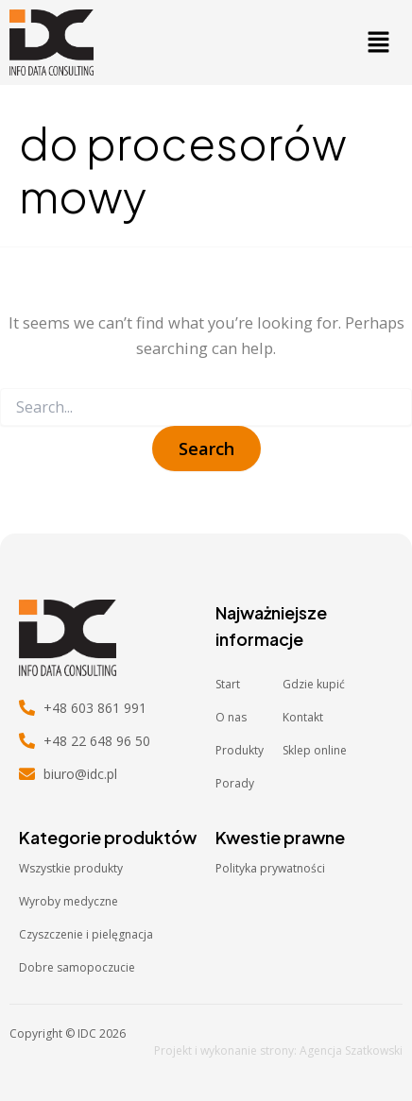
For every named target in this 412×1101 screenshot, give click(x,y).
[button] (378, 42)
